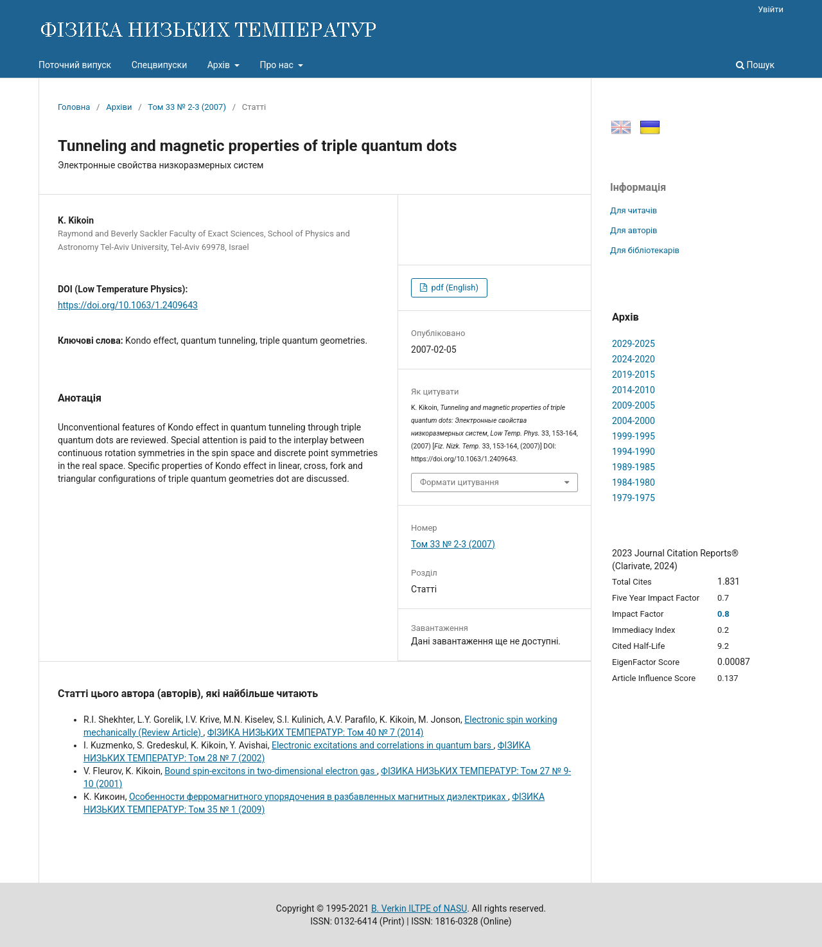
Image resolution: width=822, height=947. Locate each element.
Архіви (119, 107)
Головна (74, 107)
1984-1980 (633, 482)
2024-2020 (633, 359)
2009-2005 (633, 405)
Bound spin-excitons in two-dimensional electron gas (270, 771)
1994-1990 (633, 452)
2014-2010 (633, 390)
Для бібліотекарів (644, 250)
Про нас (277, 65)
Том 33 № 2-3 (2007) (187, 107)
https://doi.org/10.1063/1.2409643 (128, 305)
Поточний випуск (75, 65)
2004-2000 (633, 421)
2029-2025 (633, 344)
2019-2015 (633, 374)
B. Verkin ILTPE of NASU (419, 908)
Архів (219, 65)
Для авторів (634, 230)
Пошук (755, 65)
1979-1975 (633, 498)
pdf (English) (453, 287)
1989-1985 (633, 467)
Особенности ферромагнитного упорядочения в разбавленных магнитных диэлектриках (318, 797)
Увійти (770, 9)
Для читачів (633, 210)
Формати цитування (459, 482)
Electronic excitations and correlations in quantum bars (383, 745)
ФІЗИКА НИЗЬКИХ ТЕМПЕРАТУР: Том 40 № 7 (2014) (315, 732)
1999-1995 (633, 436)
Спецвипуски (160, 65)
